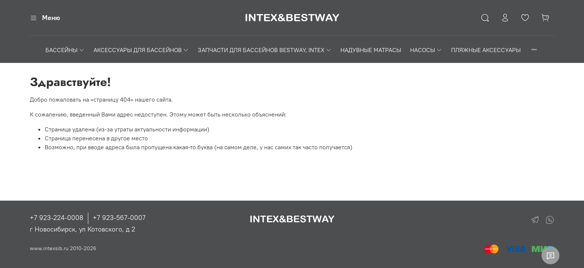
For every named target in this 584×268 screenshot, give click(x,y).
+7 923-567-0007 (119, 217)
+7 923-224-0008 (56, 217)
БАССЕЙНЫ (65, 50)
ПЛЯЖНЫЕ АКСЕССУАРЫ (486, 50)
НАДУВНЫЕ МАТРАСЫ (370, 50)
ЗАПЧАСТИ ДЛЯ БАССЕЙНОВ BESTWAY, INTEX (264, 50)
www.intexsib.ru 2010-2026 (63, 248)
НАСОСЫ (426, 50)
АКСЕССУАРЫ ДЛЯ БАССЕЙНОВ (141, 50)
